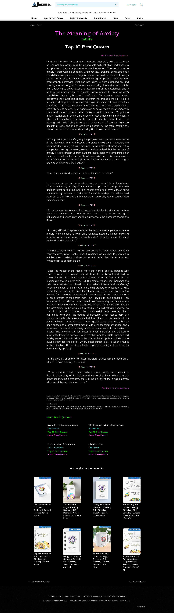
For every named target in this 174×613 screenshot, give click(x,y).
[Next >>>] (128, 25)
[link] (141, 4)
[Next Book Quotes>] (135, 581)
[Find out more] (45, 478)
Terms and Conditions (108, 13)
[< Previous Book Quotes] (40, 581)
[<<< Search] (45, 25)
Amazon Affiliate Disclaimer (113, 596)
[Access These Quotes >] (57, 435)
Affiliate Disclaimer (91, 596)
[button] (139, 18)
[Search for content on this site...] (83, 4)
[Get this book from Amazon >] (112, 55)
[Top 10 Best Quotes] (57, 432)
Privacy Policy (55, 596)
